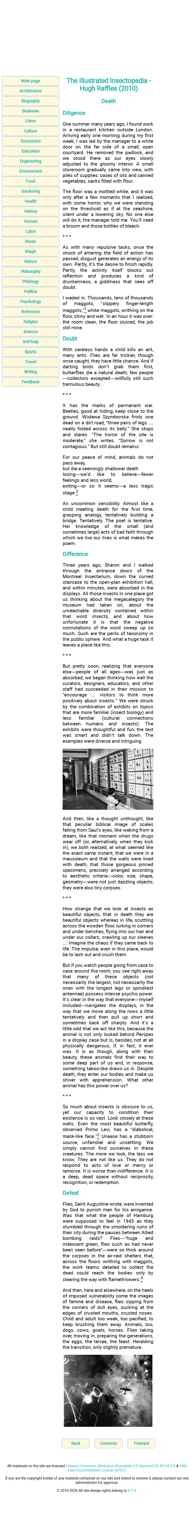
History (30, 211)
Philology (30, 281)
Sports (30, 351)
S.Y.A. (132, 1490)
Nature (30, 261)
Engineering (30, 161)
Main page (30, 80)
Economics (31, 141)
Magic (30, 251)
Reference (30, 311)
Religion (30, 321)
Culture (30, 131)
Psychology (30, 301)
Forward (141, 1443)
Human (30, 221)
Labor (30, 231)
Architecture (30, 90)
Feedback (30, 381)
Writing (30, 371)
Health (31, 201)
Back (75, 1443)
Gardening (30, 191)
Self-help (30, 341)
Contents (108, 1443)
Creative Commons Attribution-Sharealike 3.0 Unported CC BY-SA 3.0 (120, 1466)
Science (30, 331)
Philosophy (31, 271)
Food (30, 181)
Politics (30, 291)
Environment (30, 171)
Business (30, 111)
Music (30, 241)
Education (31, 151)
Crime (30, 121)
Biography (30, 101)
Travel (30, 361)
